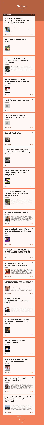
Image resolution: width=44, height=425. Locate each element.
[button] (32, 18)
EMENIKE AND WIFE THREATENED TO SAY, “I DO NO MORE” (17, 301)
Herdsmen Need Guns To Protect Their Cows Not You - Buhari (16, 360)
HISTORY (5, 11)
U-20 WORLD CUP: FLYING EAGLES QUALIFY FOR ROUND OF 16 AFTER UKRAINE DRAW (17, 21)
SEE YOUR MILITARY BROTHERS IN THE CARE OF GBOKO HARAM (17, 251)
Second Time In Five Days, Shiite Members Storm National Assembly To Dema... (17, 152)
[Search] (40, 2)
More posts (19, 416)
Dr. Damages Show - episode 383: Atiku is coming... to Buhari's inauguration (17, 173)
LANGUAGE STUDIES (16, 11)
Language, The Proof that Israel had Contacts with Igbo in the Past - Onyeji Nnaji (18, 399)
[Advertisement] (38, 27)
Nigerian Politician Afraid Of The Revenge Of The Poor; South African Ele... (18, 231)
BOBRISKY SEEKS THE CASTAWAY (18, 282)
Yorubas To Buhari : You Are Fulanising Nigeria (15, 341)
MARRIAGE (26, 11)
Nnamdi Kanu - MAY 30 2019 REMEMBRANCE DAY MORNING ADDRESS (17, 81)
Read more (31, 34)
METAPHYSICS (32, 11)
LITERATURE (22, 11)
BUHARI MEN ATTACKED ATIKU (17, 212)
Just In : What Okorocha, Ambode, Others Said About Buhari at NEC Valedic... (17, 322)
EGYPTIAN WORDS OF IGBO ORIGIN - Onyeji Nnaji (15, 379)
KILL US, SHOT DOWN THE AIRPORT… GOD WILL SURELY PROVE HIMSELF (16, 193)
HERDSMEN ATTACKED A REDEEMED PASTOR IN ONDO (16, 264)
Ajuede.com (22, 6)
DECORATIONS (38, 11)
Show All (32, 14)
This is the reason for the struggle (17, 100)
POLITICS (9, 11)
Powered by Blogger (22, 419)
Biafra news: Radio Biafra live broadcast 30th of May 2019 (15, 117)
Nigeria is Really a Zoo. (13, 133)
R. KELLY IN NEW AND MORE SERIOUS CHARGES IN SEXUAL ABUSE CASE (16, 60)
